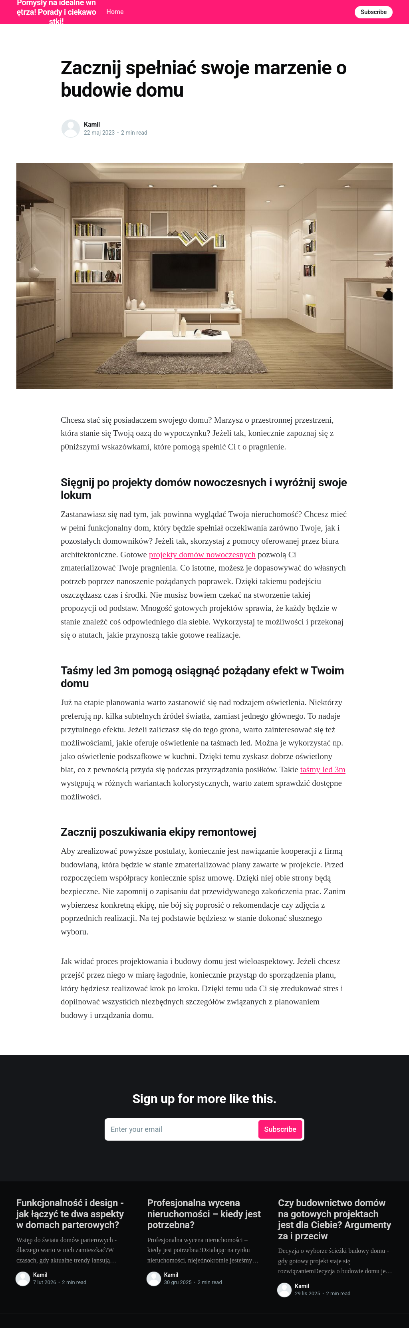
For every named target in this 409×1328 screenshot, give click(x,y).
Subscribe (374, 12)
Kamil (92, 124)
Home (115, 12)
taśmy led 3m (322, 769)
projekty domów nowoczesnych (202, 554)
